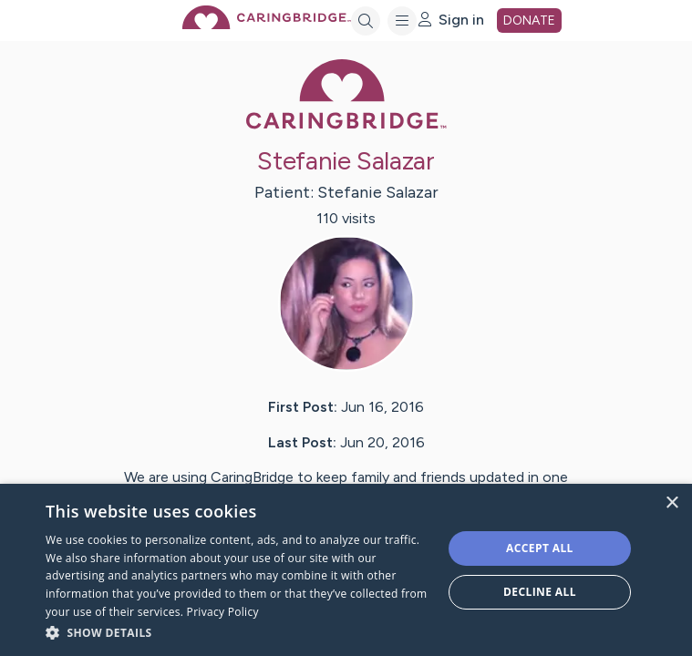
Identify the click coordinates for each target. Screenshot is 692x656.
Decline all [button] (539, 592)
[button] (238, 631)
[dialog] (346, 570)
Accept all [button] (539, 548)
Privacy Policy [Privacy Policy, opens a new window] (223, 612)
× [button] (671, 503)
